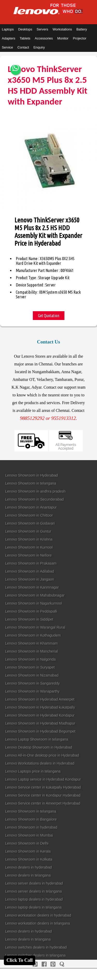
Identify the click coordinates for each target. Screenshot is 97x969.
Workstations (62, 29)
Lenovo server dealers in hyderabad (34, 883)
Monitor (62, 38)
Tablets (25, 38)
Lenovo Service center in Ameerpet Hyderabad (42, 803)
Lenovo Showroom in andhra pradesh (35, 491)
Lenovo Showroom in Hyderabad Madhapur (40, 723)
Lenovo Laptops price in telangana (33, 771)
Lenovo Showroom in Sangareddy (32, 683)
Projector (79, 38)
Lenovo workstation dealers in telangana (37, 923)
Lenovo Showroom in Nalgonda (30, 659)
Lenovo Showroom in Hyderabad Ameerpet (39, 699)
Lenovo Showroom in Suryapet (30, 667)
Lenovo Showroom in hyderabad (31, 827)
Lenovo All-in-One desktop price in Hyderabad (42, 755)
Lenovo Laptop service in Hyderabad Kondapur (43, 779)
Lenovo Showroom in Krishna (29, 539)
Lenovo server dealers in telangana (33, 891)
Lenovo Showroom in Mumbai (29, 835)
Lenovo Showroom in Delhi (26, 843)
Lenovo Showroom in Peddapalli (31, 611)
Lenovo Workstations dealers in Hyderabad (39, 763)
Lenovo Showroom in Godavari (30, 523)
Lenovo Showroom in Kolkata (28, 859)
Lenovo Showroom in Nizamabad (31, 675)
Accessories (44, 38)
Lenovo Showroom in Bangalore (31, 819)
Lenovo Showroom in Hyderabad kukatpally (40, 707)
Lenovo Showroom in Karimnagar (32, 587)
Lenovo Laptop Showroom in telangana (36, 739)
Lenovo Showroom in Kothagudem (33, 635)
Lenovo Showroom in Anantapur (31, 507)
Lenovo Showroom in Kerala (28, 851)
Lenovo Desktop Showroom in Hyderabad (38, 747)
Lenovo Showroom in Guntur (28, 531)
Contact (23, 47)
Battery (81, 29)
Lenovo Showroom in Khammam (31, 643)
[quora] (61, 964)
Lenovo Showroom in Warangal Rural (35, 627)
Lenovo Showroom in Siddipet (29, 619)
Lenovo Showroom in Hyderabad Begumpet (40, 731)
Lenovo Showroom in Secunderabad (34, 499)
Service (7, 47)
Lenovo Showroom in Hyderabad (31, 475)
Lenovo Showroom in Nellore (28, 555)
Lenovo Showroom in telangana (30, 483)
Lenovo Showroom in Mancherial (31, 651)
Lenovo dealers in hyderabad (28, 867)
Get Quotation (48, 315)
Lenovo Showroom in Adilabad (29, 571)
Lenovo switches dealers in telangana (35, 955)
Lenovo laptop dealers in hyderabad (34, 899)
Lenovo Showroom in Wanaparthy (32, 691)
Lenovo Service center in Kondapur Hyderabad (42, 795)
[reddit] (52, 964)
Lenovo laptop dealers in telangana (33, 907)
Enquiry (39, 47)
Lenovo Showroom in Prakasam (30, 563)
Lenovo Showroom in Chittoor (29, 515)
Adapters (8, 38)
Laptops (8, 29)
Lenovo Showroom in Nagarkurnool (33, 603)
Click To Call (19, 960)
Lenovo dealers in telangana (28, 875)
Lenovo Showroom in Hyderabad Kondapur (40, 715)
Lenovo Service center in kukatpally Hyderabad (43, 787)
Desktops (25, 29)
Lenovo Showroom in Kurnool (29, 547)
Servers (42, 29)
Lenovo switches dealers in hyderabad (36, 947)
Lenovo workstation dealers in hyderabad (38, 915)
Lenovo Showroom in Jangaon (29, 579)
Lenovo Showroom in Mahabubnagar (35, 595)
